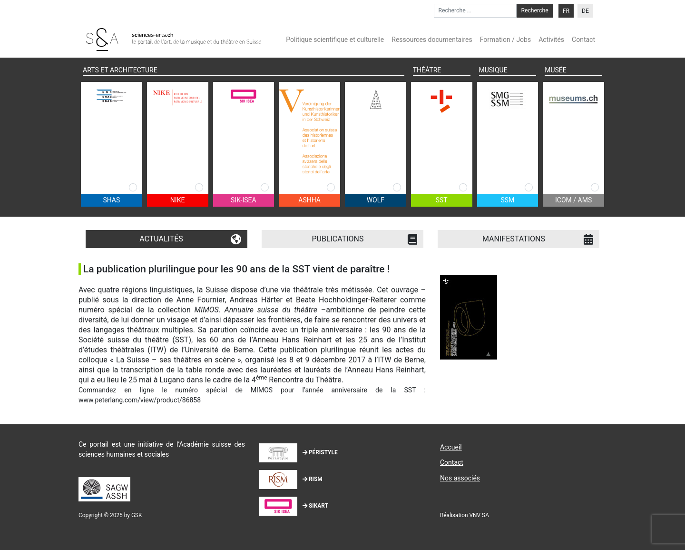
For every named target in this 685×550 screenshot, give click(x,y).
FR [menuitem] (566, 11)
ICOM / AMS (573, 200)
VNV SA (479, 515)
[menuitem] (566, 11)
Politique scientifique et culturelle (335, 39)
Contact (583, 39)
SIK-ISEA (243, 200)
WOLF (375, 200)
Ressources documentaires (431, 39)
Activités (551, 39)
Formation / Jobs (505, 39)
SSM (507, 200)
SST (442, 200)
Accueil (451, 447)
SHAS (111, 200)
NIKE (177, 200)
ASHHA (309, 200)
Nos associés (460, 478)
